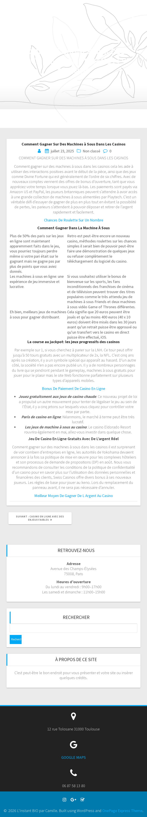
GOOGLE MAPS (73, 757)
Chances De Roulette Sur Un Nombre (73, 220)
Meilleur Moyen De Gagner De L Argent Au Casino (73, 495)
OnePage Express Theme (122, 810)
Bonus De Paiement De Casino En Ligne (73, 388)
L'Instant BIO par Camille (25, 15)
